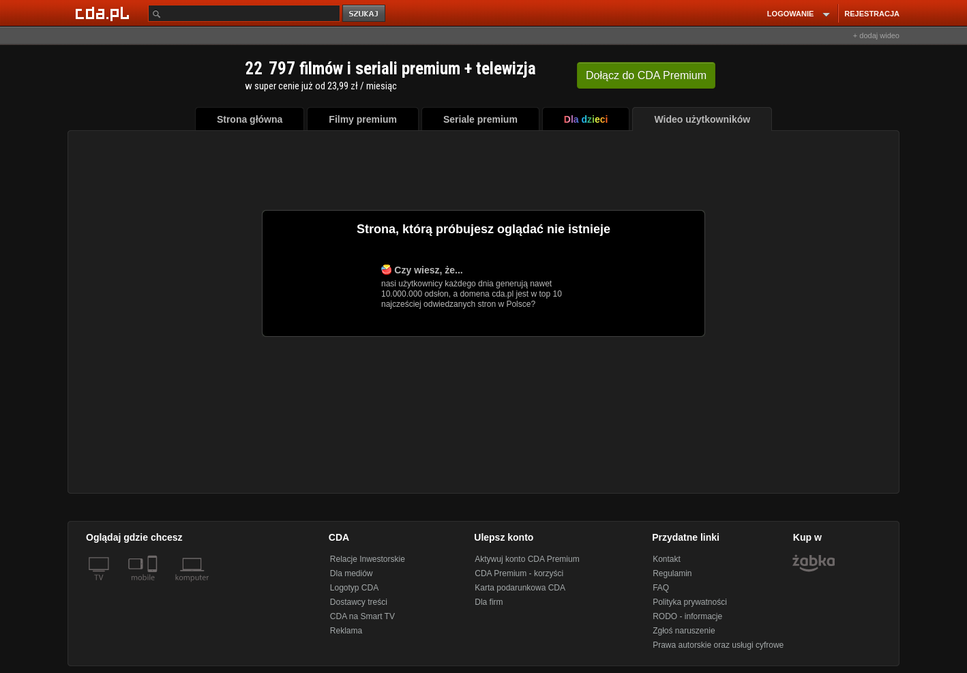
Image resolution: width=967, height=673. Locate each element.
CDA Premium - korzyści (519, 573)
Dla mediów (351, 573)
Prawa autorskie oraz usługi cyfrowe (718, 645)
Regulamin (672, 573)
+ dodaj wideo (876, 35)
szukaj (364, 14)
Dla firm (489, 602)
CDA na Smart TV (362, 616)
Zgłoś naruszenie (684, 630)
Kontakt (667, 559)
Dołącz (646, 75)
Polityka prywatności (690, 602)
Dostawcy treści (358, 602)
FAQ (661, 588)
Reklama (346, 630)
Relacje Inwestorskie (367, 559)
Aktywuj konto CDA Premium (527, 559)
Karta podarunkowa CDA (520, 588)
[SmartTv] (153, 585)
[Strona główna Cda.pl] (104, 13)
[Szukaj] (244, 13)
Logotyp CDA (354, 588)
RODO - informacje (687, 616)
